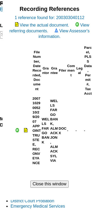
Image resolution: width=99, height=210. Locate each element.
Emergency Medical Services (38, 206)
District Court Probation (32, 201)
